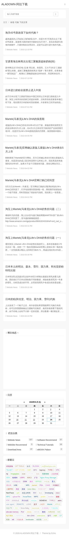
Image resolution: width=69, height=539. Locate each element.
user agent (10, 504)
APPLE (57, 504)
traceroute (35, 508)
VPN (57, 470)
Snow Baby (25, 508)
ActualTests (27, 497)
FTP (7, 500)
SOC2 (29, 478)
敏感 (28, 466)
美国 (8, 481)
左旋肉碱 (54, 474)
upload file (16, 497)
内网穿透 (51, 512)
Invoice (51, 497)
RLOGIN (36, 466)
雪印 (34, 493)
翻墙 (43, 512)
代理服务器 (16, 481)
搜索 (23, 489)
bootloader (30, 520)
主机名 (29, 512)
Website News (12, 50)
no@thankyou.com (49, 466)
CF (60, 516)
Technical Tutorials (45, 445)
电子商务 (9, 516)
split (17, 493)
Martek (49, 504)
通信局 (8, 485)
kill (13, 520)
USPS (22, 478)
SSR (29, 470)
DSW (25, 481)
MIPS (36, 497)
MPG (8, 497)
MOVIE (37, 512)
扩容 (36, 478)
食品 (40, 493)
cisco (58, 493)
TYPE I (50, 470)
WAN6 (51, 489)
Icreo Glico (32, 489)
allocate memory (12, 512)
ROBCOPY (42, 489)
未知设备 (9, 466)
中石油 (46, 481)
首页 (5, 22)
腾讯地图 (25, 500)
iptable (43, 497)
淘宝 (17, 489)
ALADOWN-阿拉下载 (14, 4)
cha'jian (34, 500)
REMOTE (20, 504)
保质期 (38, 520)
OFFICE (38, 481)
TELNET (9, 470)
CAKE (47, 485)
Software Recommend (46, 440)
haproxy (42, 470)
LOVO (28, 504)
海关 (31, 481)
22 (34, 420)
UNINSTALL (20, 516)
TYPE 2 (52, 500)
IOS (58, 512)
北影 (16, 508)
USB (15, 485)
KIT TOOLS (19, 466)
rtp (7, 474)
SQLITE (9, 508)
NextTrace (10, 493)
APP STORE (20, 470)
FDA (41, 485)
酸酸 (57, 497)
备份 (38, 474)
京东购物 (45, 508)
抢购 (45, 520)
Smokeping (49, 493)
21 (26, 420)
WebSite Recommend (16, 445)
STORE (31, 474)
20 (17, 420)
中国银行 (56, 485)
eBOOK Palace (43, 449)
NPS (27, 485)
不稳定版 (54, 508)
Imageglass (15, 474)
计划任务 (20, 520)
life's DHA (30, 516)
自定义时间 (26, 493)
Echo (53, 533)
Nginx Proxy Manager (48, 478)
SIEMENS (43, 500)
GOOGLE (15, 500)
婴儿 (53, 481)
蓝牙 (35, 504)
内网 (55, 516)
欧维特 (14, 478)
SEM (8, 478)
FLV (22, 512)
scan (23, 474)
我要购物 (45, 474)
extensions (41, 516)
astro (60, 500)
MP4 (35, 470)
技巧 (49, 516)
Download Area (13, 449)
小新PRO (9, 489)
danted (34, 485)
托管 (8, 520)
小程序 (42, 504)
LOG (21, 485)
